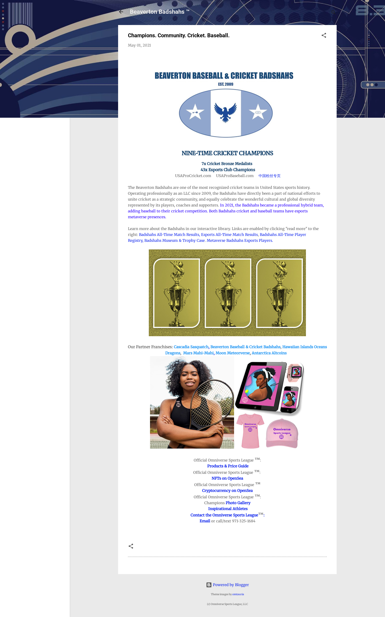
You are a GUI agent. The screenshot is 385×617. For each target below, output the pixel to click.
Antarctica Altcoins (269, 353)
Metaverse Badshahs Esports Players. (240, 240)
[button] (324, 36)
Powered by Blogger (227, 584)
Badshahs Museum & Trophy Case (174, 240)
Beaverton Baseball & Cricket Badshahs (245, 347)
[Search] (334, 13)
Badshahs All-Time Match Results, (169, 234)
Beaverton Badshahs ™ (160, 11)
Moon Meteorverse (233, 353)
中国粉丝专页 (270, 175)
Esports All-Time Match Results (229, 234)
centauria (238, 594)
